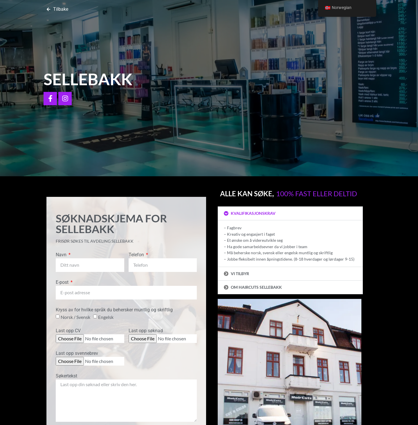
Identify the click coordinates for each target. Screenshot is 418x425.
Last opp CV (68, 330)
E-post (63, 282)
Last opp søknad (146, 330)
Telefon (137, 255)
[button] (290, 213)
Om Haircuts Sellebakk (256, 287)
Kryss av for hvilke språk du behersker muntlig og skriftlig (114, 310)
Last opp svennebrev (77, 353)
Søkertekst (66, 376)
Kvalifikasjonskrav (253, 213)
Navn (62, 255)
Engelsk (105, 316)
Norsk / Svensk (75, 316)
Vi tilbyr (240, 273)
